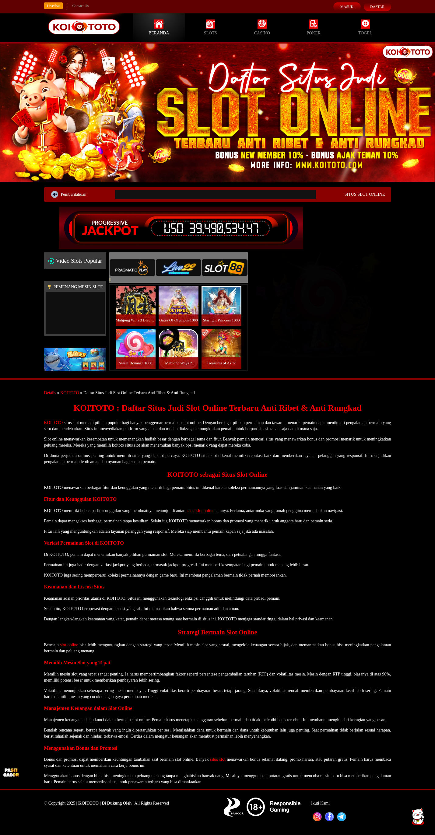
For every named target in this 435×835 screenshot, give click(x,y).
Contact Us (80, 6)
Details (50, 393)
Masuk (346, 7)
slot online (69, 645)
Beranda (159, 27)
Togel (365, 27)
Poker (314, 27)
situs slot (217, 759)
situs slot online (201, 510)
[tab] (132, 267)
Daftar (377, 7)
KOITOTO (69, 393)
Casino (262, 27)
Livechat (53, 6)
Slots (210, 27)
